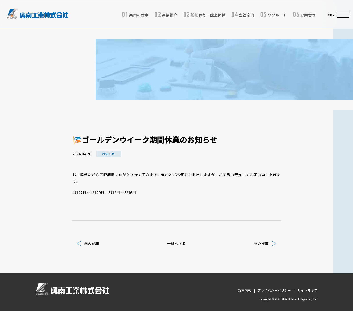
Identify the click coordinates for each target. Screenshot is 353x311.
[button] (338, 14)
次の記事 (261, 243)
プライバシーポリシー (274, 290)
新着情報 (245, 290)
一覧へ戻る (176, 243)
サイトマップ (307, 290)
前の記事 (92, 243)
